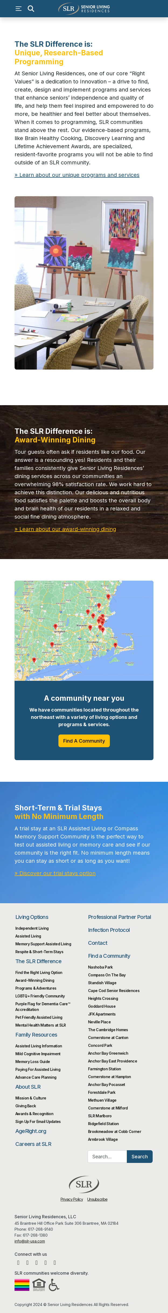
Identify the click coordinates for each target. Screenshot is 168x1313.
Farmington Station (104, 1069)
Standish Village (102, 982)
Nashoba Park (100, 967)
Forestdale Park (102, 1092)
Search (140, 1156)
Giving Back (25, 1106)
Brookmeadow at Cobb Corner (114, 1131)
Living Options (31, 917)
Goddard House (102, 1006)
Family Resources (36, 1034)
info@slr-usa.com (30, 1241)
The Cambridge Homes (108, 1029)
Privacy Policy (72, 1199)
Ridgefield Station (103, 1123)
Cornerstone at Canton (108, 1037)
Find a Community (109, 956)
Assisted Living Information (38, 1046)
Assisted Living (28, 936)
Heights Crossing (103, 998)
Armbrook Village (103, 1139)
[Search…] (107, 1156)
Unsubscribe (97, 1199)
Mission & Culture (30, 1098)
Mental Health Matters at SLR (40, 1025)
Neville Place (99, 1022)
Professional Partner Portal (119, 917)
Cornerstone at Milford (108, 1108)
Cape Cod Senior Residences (113, 990)
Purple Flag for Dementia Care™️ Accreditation (42, 1006)
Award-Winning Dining (34, 980)
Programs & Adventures (35, 988)
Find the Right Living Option (38, 972)
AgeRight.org (30, 1131)
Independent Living (31, 928)
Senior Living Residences (84, 8)
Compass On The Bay (106, 975)
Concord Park (100, 1045)
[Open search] (30, 8)
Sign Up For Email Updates (38, 1121)
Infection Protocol (109, 930)
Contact (97, 943)
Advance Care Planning (35, 1077)
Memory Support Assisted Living (43, 944)
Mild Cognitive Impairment (38, 1053)
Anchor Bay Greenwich (108, 1053)
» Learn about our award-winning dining (65, 529)
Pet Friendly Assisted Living (38, 1017)
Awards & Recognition (34, 1113)
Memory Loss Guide (32, 1061)
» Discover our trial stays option (55, 873)
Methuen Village (102, 1100)
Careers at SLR (33, 1144)
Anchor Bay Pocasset (106, 1084)
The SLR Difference (38, 961)
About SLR (27, 1087)
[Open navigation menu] (20, 8)
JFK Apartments (102, 1014)
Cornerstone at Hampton (109, 1076)
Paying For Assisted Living (37, 1069)
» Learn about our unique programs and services (77, 175)
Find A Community (84, 741)
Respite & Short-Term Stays (39, 951)
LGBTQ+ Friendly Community (40, 996)
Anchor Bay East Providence (112, 1061)
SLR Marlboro (100, 1116)
